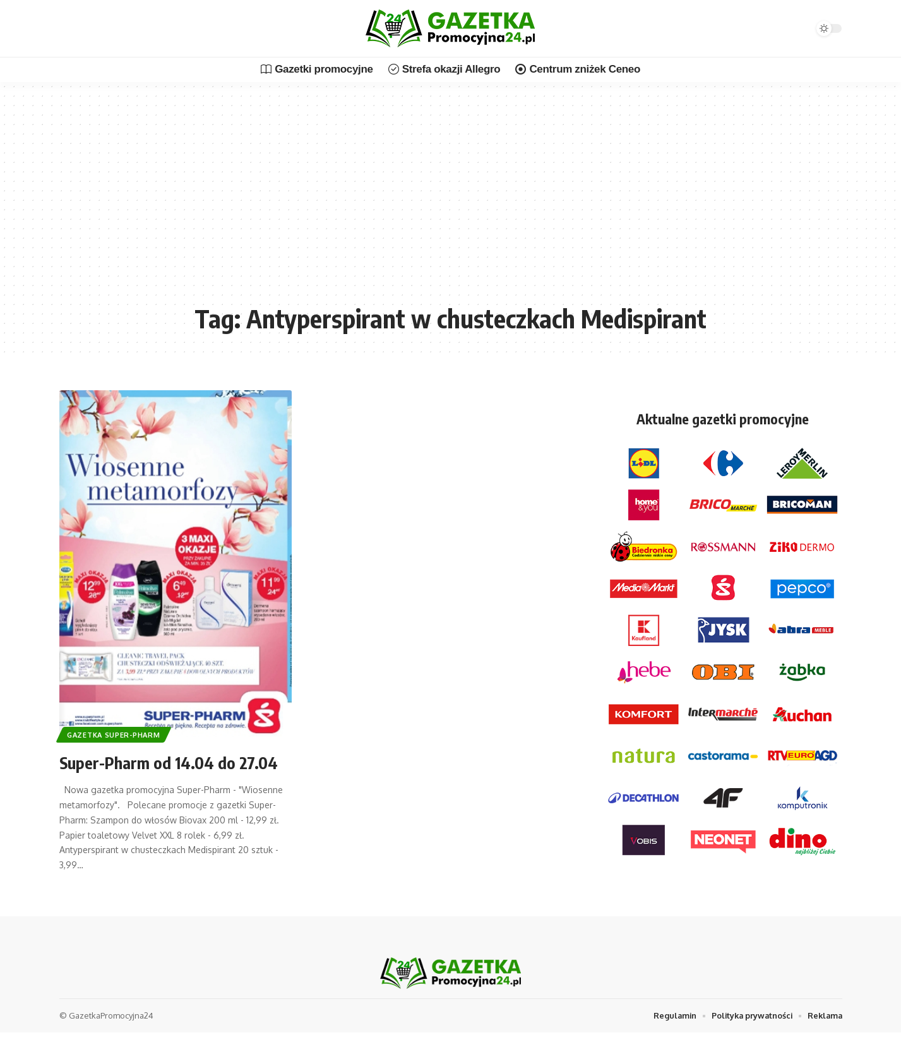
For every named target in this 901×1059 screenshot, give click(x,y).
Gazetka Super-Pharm (115, 734)
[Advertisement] (451, 202)
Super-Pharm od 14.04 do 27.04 (175, 762)
